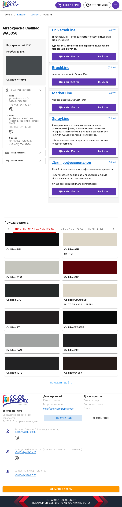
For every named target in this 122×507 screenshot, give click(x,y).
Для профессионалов (71, 162)
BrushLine (60, 67)
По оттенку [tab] (96, 229)
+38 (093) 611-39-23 (20, 127)
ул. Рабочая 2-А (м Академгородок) (19, 99)
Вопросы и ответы (53, 404)
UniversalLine (63, 30)
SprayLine (60, 118)
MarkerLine (62, 93)
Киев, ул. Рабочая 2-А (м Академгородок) (37, 429)
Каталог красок (51, 400)
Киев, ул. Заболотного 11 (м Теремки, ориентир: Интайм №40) (48, 449)
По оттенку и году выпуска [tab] (34, 229)
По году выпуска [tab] (71, 229)
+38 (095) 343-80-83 (20, 105)
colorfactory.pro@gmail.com (58, 408)
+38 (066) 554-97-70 (20, 144)
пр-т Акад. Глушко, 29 (20, 141)
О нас (87, 408)
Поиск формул (91, 400)
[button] (24, 90)
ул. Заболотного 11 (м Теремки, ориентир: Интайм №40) (24, 121)
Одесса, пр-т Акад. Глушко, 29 (30, 470)
